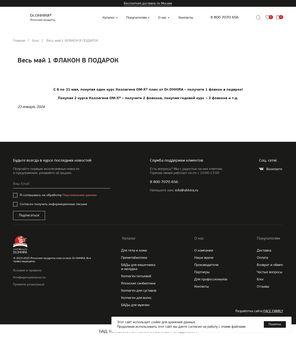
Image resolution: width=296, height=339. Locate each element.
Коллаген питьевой (136, 276)
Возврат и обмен (270, 265)
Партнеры (202, 272)
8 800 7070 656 (224, 17)
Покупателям (136, 18)
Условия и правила (27, 270)
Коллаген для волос (136, 298)
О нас (162, 18)
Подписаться (29, 215)
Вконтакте (274, 169)
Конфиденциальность (29, 277)
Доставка (264, 250)
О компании (203, 250)
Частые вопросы (269, 272)
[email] (61, 183)
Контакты (186, 18)
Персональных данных (80, 195)
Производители (206, 265)
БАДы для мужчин (135, 305)
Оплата (262, 258)
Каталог (109, 18)
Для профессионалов (210, 279)
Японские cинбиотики (138, 283)
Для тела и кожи (134, 250)
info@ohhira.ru (186, 190)
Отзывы (263, 286)
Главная (19, 41)
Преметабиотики (134, 258)
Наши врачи (203, 258)
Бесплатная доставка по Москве (148, 3)
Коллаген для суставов (138, 291)
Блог (35, 41)
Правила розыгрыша (28, 284)
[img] (248, 17)
